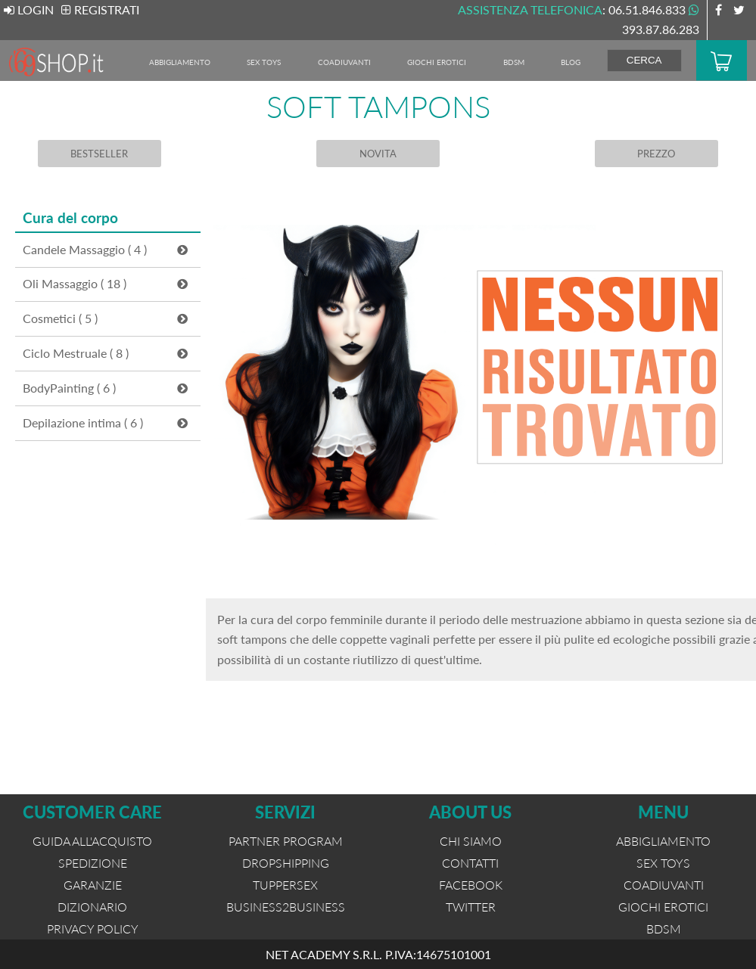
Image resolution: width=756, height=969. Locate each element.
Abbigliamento (179, 62)
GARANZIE (93, 884)
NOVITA (378, 154)
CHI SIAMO (471, 841)
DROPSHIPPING (285, 863)
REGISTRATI (100, 9)
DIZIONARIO (92, 906)
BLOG (570, 62)
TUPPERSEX (285, 884)
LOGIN (29, 9)
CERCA (644, 60)
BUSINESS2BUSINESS (285, 906)
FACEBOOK (470, 884)
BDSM (513, 62)
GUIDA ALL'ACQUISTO (92, 841)
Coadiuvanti (344, 62)
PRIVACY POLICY (92, 928)
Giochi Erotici (436, 62)
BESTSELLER (99, 154)
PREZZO (657, 154)
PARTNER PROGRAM (286, 841)
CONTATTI (470, 863)
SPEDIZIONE (92, 863)
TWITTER (471, 906)
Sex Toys (264, 62)
